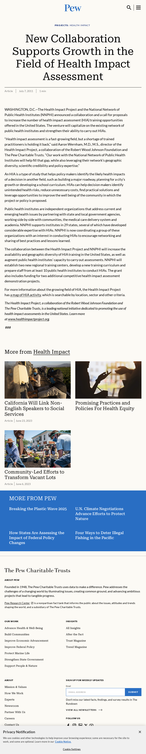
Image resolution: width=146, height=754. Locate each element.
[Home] (37, 570)
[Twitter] (86, 725)
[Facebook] (68, 725)
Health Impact (51, 352)
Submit (133, 692)
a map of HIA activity (25, 295)
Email (68, 686)
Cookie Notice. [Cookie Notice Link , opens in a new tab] (63, 744)
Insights (72, 621)
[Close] (140, 734)
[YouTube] (91, 725)
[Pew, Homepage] (73, 7)
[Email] (95, 692)
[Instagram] (74, 725)
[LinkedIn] (80, 725)
